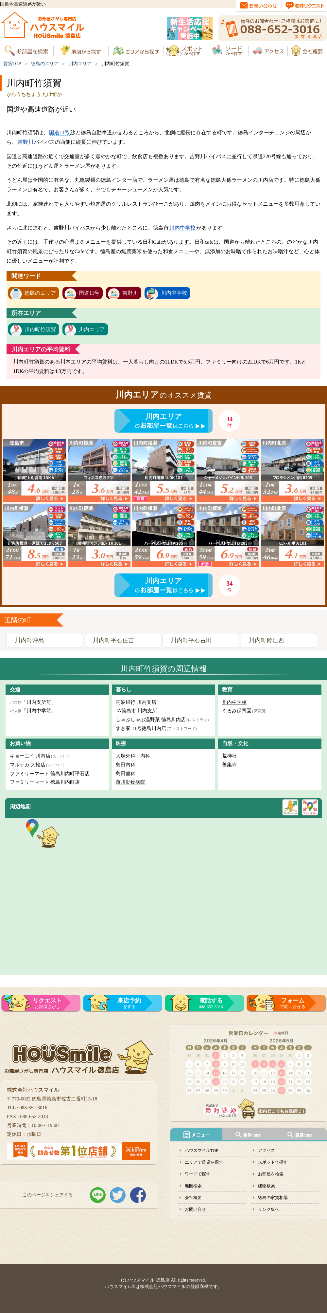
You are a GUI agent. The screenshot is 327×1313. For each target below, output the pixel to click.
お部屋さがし (47, 1003)
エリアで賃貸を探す (204, 1162)
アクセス (266, 1150)
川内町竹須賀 (40, 329)
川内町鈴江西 (266, 640)
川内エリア (80, 63)
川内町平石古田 (191, 640)
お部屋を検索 (271, 1174)
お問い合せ (195, 1209)
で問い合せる (292, 1003)
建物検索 (266, 1185)
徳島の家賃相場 (273, 1197)
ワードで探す (197, 1174)
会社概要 (193, 1197)
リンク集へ (268, 1209)
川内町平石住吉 (113, 640)
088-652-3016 (211, 1003)
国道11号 (59, 132)
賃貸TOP (12, 63)
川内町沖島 (29, 640)
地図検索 (193, 1185)
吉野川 (25, 142)
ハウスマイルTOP (201, 1150)
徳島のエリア (45, 63)
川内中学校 (182, 228)
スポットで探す (273, 1162)
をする (129, 1003)
